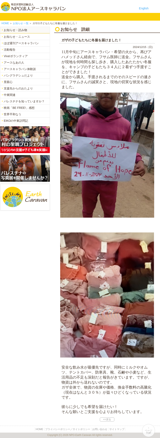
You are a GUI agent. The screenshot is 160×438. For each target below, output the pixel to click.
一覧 (21, 23)
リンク (121, 16)
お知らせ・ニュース (17, 36)
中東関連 (9, 94)
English (144, 8)
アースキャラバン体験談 (20, 69)
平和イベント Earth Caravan (55, 16)
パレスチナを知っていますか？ (24, 101)
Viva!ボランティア (16, 56)
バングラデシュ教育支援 (42, 16)
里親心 (8, 81)
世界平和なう (12, 114)
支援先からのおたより (18, 88)
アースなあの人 (14, 62)
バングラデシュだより (18, 75)
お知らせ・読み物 (15, 30)
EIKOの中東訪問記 (16, 120)
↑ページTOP (148, 430)
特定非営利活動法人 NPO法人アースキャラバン (33, 7)
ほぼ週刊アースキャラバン (21, 43)
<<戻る (107, 419)
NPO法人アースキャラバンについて (23, 16)
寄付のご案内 (95, 16)
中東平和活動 (68, 16)
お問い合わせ (108, 16)
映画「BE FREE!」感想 (19, 107)
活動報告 (9, 49)
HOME (5, 16)
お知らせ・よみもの (82, 16)
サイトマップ (116, 429)
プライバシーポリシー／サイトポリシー (67, 429)
